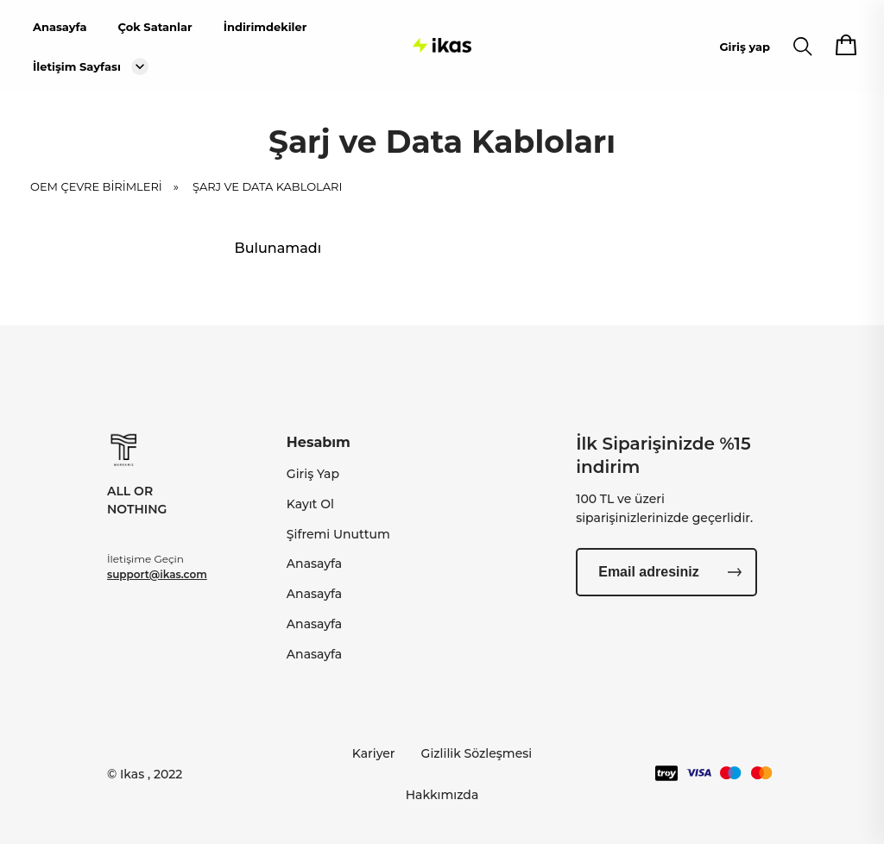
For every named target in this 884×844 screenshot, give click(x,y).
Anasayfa (59, 27)
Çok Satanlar (154, 27)
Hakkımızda (442, 795)
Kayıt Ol (310, 504)
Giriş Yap (313, 474)
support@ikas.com (157, 574)
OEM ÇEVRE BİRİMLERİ (110, 191)
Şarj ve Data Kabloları (267, 191)
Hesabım (318, 442)
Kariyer (373, 753)
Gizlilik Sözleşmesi (477, 753)
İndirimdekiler (265, 27)
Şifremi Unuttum (338, 534)
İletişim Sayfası (77, 66)
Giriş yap (745, 47)
